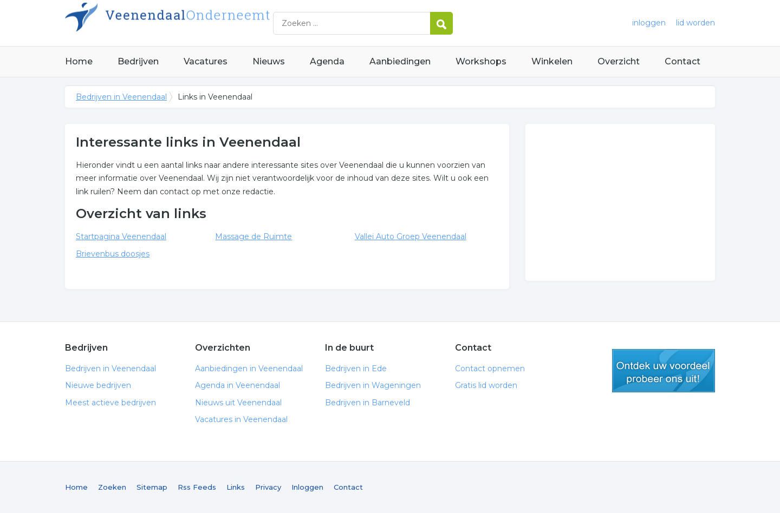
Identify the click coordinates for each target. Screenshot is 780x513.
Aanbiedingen (400, 61)
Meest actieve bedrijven (110, 402)
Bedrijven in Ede (356, 368)
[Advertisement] (620, 202)
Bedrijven (138, 61)
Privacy (268, 487)
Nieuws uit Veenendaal (238, 402)
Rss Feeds (197, 487)
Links (235, 487)
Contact (682, 61)
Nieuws (268, 61)
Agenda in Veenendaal (237, 385)
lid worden (695, 23)
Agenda (327, 61)
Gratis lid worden (486, 385)
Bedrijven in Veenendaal (200, 23)
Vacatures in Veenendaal (241, 419)
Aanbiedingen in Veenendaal (249, 368)
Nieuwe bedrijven (98, 385)
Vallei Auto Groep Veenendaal (410, 236)
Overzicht (618, 61)
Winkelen (552, 61)
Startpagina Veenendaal (121, 236)
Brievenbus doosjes (113, 254)
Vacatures (205, 61)
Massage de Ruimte (253, 236)
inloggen (649, 23)
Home (79, 61)
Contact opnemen (490, 368)
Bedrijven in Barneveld (367, 402)
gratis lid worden (663, 370)
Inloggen (307, 487)
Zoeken (112, 487)
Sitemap (151, 487)
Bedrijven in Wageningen (373, 385)
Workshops (481, 61)
